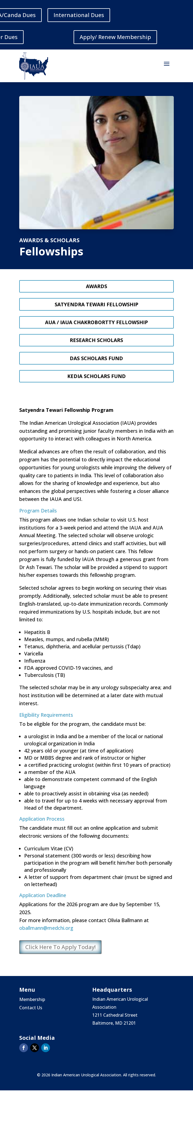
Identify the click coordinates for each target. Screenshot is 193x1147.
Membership (32, 999)
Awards (96, 286)
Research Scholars (96, 340)
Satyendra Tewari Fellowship (96, 304)
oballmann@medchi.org (46, 928)
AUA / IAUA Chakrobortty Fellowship (96, 322)
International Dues (79, 15)
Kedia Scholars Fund (96, 376)
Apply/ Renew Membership (115, 37)
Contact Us (30, 1008)
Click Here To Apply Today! (60, 947)
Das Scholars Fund (96, 358)
